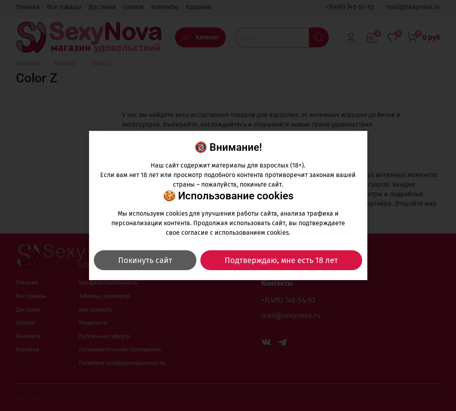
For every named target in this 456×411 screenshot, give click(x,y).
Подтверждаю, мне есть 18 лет (281, 260)
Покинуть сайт (145, 260)
